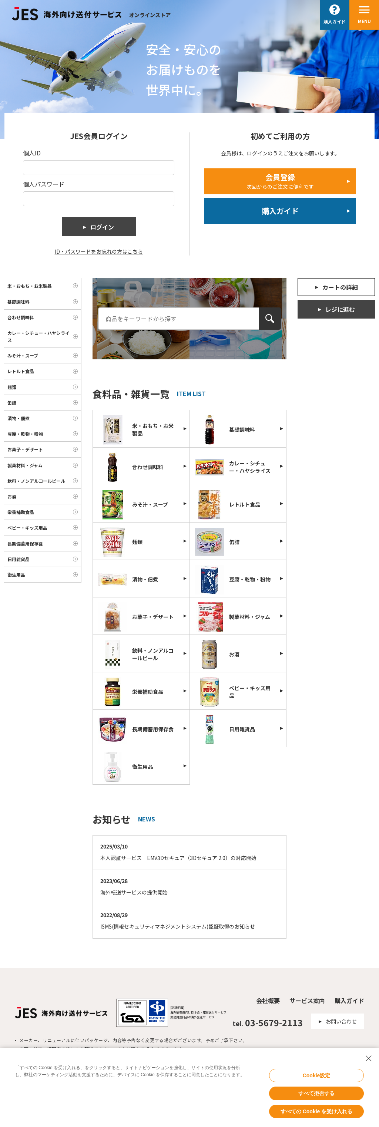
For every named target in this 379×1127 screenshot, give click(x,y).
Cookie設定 (317, 1075)
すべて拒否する (316, 1093)
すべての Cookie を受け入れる (316, 1111)
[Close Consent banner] (368, 1058)
